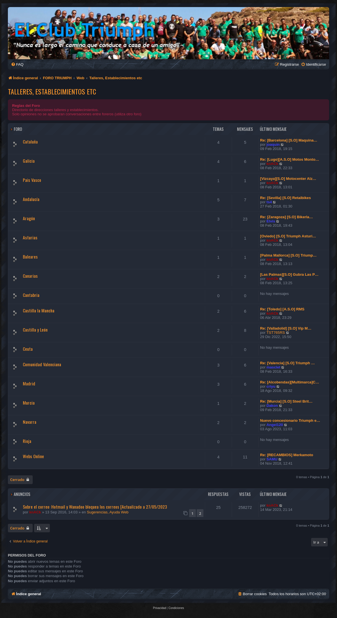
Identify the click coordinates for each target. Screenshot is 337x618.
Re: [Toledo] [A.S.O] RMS (282, 309)
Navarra (29, 421)
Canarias (30, 275)
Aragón (29, 218)
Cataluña (30, 141)
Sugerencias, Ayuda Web (107, 512)
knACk (272, 164)
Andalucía (31, 199)
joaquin (273, 144)
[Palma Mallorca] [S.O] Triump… (288, 255)
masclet (273, 367)
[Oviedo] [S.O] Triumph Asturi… (288, 236)
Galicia (29, 160)
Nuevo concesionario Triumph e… (290, 420)
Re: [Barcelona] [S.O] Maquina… (288, 140)
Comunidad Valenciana (42, 364)
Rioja (27, 441)
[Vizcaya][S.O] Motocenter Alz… (288, 178)
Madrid (29, 383)
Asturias (30, 237)
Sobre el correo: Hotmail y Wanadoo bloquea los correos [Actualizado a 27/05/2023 (95, 506)
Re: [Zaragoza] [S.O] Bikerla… (286, 217)
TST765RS (276, 332)
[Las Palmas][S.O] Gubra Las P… (289, 274)
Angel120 (275, 425)
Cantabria (31, 295)
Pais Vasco (32, 179)
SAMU (272, 459)
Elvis (271, 221)
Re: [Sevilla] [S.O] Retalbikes (285, 198)
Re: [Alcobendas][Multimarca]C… (289, 382)
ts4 (269, 202)
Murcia (29, 402)
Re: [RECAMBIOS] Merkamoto (286, 455)
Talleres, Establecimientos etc (52, 91)
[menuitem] (17, 64)
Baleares (30, 256)
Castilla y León (35, 329)
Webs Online (33, 456)
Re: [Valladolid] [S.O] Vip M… (285, 328)
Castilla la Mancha (38, 310)
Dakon (272, 405)
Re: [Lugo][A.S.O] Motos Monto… (289, 159)
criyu (271, 386)
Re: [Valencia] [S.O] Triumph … (287, 363)
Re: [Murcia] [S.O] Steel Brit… (286, 401)
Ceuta (28, 348)
